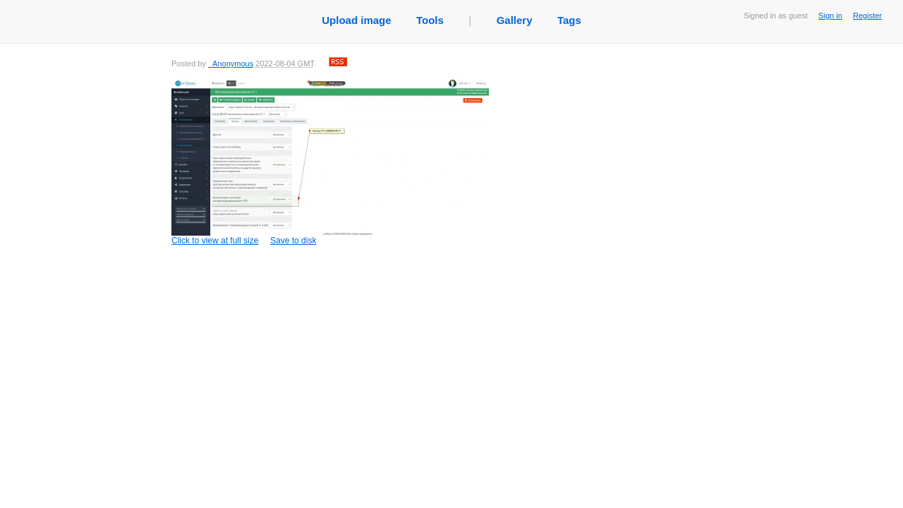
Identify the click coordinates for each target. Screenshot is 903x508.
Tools (430, 20)
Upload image (356, 20)
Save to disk (293, 241)
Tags (569, 20)
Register (867, 15)
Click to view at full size (330, 162)
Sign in (830, 15)
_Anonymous (230, 63)
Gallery (515, 20)
